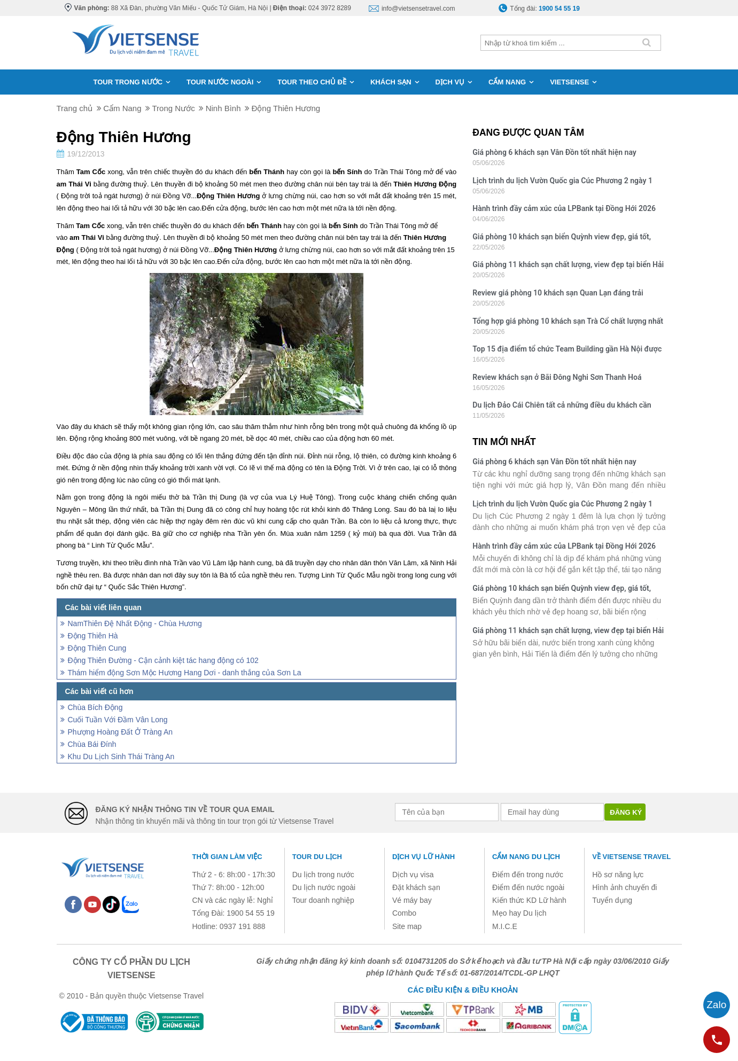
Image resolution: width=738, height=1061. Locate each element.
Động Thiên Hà (93, 635)
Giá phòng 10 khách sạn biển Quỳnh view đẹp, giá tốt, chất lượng (561, 238)
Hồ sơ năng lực (617, 874)
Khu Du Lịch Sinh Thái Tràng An (121, 756)
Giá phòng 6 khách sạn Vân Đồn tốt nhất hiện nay (554, 152)
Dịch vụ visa (413, 874)
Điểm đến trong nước (527, 874)
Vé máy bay (412, 900)
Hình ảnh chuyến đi (624, 887)
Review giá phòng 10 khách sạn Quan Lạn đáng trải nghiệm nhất (557, 294)
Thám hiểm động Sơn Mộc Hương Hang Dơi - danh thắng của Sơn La (184, 672)
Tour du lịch (317, 857)
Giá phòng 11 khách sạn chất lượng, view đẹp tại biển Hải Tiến (568, 265)
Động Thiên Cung (97, 648)
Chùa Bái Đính (92, 744)
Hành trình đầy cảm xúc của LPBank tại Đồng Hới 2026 (564, 208)
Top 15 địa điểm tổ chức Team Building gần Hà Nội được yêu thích (567, 350)
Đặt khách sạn (416, 887)
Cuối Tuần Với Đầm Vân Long (118, 719)
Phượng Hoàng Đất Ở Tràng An (120, 732)
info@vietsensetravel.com (418, 8)
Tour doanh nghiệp (323, 900)
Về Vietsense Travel (631, 857)
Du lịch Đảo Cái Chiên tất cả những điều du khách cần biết (561, 406)
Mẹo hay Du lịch (519, 913)
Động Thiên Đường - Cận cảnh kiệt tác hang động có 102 (163, 660)
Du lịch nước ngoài (324, 887)
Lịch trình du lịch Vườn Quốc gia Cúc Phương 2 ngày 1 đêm (562, 182)
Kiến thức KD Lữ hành (529, 900)
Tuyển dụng (612, 900)
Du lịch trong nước (323, 874)
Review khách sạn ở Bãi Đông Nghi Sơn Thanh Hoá (556, 377)
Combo (404, 913)
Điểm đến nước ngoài (528, 887)
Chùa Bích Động (95, 707)
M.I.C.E (504, 926)
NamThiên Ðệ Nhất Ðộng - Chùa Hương (135, 623)
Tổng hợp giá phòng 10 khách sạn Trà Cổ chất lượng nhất (567, 321)
